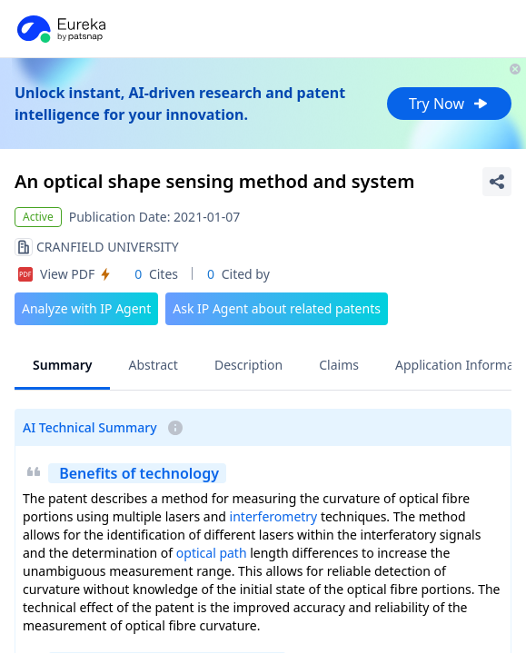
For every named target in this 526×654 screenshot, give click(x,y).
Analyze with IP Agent (86, 308)
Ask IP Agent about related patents (277, 308)
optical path (211, 552)
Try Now (449, 104)
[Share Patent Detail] (496, 181)
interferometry (274, 516)
